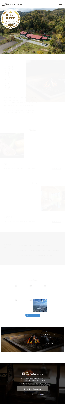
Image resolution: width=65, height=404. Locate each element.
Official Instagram (32, 389)
